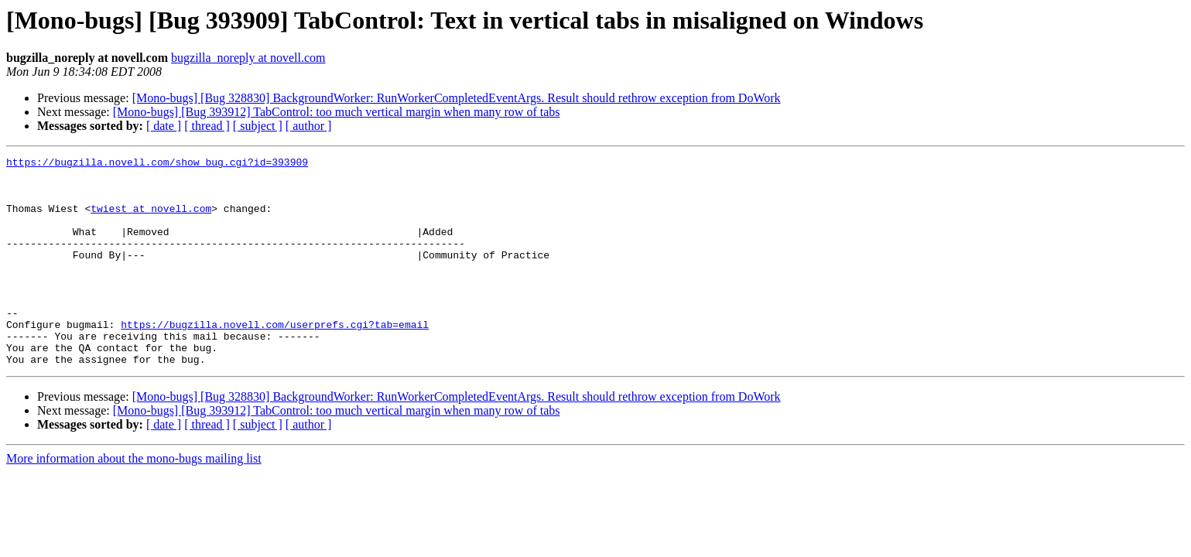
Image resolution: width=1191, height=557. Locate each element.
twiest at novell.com (151, 220)
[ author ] (309, 125)
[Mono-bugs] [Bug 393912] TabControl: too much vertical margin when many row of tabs (336, 111)
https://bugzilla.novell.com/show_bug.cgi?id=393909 (157, 164)
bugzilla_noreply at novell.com (248, 57)
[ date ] (163, 125)
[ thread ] (207, 125)
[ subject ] (257, 125)
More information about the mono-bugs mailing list (134, 500)
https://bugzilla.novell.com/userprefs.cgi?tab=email (275, 359)
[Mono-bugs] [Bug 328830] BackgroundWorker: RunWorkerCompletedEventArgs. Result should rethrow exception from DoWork (456, 97)
